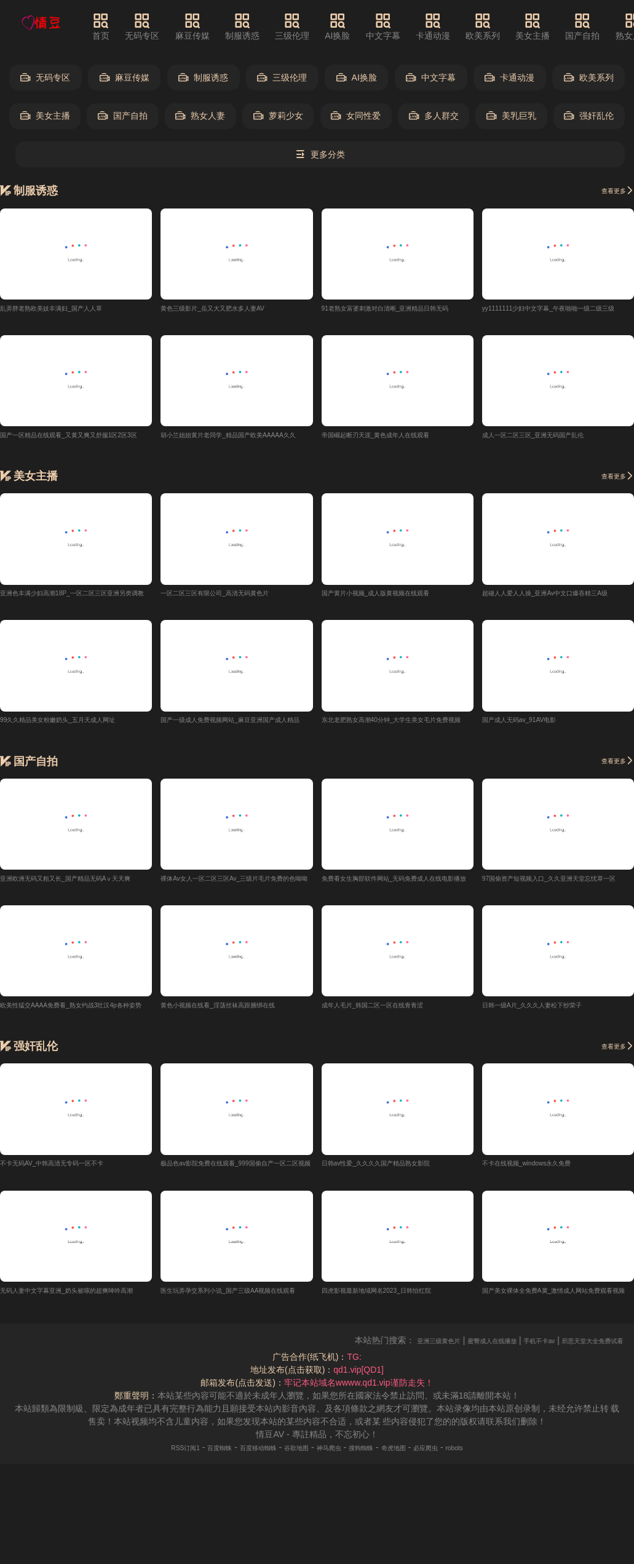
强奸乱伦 (589, 116)
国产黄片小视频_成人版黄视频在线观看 (397, 595)
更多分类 (320, 154)
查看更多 (611, 190)
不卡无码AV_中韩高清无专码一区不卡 (72, 1168)
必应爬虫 (460, 1454)
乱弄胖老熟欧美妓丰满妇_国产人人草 (71, 308)
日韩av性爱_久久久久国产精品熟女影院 (398, 1168)
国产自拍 (600, 26)
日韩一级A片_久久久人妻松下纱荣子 (552, 1009)
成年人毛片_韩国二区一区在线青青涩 (393, 1009)
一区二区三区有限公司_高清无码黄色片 (236, 595)
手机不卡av (597, 1347)
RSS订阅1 (145, 1454)
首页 (118, 26)
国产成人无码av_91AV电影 (533, 723)
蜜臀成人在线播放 (533, 1347)
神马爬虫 (333, 1454)
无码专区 (160, 26)
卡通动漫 (451, 26)
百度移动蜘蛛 (240, 1454)
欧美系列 (500, 26)
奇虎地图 (417, 1454)
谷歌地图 (291, 1454)
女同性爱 (356, 116)
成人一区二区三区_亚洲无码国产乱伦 (553, 436)
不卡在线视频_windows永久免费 (544, 1168)
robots (497, 1454)
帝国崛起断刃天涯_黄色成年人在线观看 (397, 436)
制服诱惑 (260, 26)
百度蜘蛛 (190, 1454)
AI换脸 (355, 26)
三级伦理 (310, 26)
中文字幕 (401, 26)
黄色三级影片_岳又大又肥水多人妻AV (232, 308)
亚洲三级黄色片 (462, 1347)
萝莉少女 (278, 116)
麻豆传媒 (210, 26)
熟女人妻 (200, 116)
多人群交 (434, 116)
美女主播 (550, 26)
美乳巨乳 (511, 116)
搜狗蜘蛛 (376, 1454)
